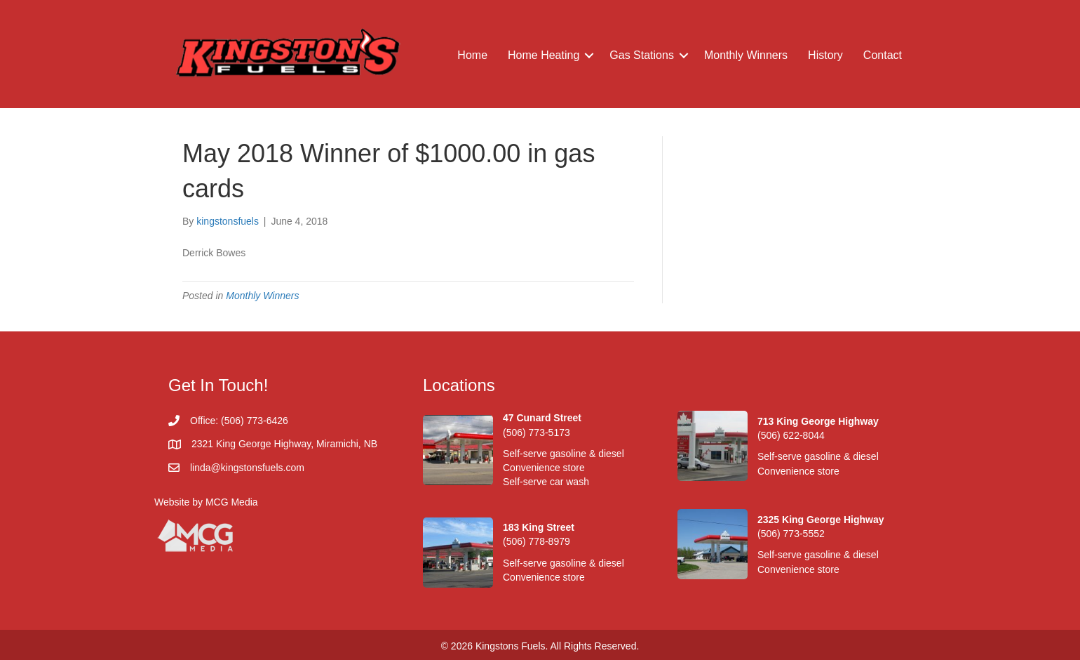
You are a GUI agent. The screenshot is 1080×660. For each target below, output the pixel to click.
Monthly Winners (746, 55)
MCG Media (231, 502)
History (825, 55)
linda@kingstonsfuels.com (247, 467)
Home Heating (543, 55)
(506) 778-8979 (536, 541)
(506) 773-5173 (536, 432)
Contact (882, 55)
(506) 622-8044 (791, 435)
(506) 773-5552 (791, 533)
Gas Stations (641, 55)
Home (472, 55)
